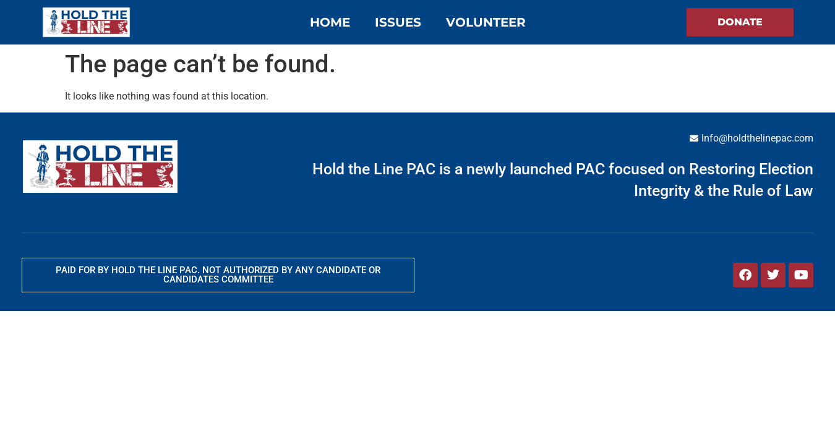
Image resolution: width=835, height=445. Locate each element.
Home (330, 22)
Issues (398, 22)
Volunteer (486, 22)
